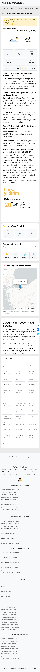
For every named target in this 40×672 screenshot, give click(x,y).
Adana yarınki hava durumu (9, 653)
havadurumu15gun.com (27, 668)
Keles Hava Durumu (19, 391)
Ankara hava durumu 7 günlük (9, 555)
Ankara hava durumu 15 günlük (10, 492)
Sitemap (3, 586)
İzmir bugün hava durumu (8, 612)
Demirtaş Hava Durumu (33, 372)
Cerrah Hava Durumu (19, 372)
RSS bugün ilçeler (6, 591)
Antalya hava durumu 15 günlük (10, 499)
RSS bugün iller (5, 589)
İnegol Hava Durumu (6, 443)
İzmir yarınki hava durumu (8, 643)
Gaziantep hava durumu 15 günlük (11, 509)
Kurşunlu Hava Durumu (20, 398)
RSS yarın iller (5, 594)
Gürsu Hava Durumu (32, 378)
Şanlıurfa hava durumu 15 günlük (10, 507)
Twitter (19, 457)
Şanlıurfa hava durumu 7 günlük (10, 570)
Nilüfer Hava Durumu (6, 410)
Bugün (5, 9)
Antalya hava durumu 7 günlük (10, 562)
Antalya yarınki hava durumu (9, 648)
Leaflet (17, 309)
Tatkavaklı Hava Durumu (20, 423)
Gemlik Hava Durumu (19, 378)
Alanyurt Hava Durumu (7, 366)
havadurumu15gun (12, 2)
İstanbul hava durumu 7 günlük (10, 552)
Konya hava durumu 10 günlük (10, 533)
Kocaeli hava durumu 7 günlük (9, 575)
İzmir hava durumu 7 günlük (9, 557)
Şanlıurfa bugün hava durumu (9, 624)
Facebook (10, 457)
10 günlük (29, 9)
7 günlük (20, 9)
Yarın (11, 9)
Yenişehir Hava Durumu (33, 430)
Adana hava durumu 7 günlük (9, 567)
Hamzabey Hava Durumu (7, 385)
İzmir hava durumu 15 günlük (9, 494)
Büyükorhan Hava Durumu (7, 372)
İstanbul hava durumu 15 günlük (10, 489)
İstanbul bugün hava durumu (9, 607)
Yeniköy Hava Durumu (19, 430)
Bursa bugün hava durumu (8, 614)
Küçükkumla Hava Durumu (32, 398)
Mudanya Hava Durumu (7, 404)
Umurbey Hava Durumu (32, 423)
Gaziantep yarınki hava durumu (10, 658)
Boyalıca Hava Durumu (33, 366)
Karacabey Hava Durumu (32, 385)
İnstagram (28, 457)
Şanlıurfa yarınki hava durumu (9, 656)
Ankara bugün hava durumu (9, 609)
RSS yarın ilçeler (5, 596)
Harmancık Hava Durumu (20, 385)
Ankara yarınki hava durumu (9, 641)
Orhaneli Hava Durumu (20, 410)
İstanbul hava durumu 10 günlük (10, 521)
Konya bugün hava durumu (9, 619)
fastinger (3, 584)
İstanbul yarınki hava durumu (9, 638)
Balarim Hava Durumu (19, 366)
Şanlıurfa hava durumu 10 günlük (10, 538)
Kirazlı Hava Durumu (6, 398)
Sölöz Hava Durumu (19, 417)
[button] (20, 287)
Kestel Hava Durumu (32, 391)
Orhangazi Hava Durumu (32, 410)
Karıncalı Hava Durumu (7, 391)
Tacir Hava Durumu (32, 417)
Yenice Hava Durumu (6, 430)
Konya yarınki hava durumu (9, 651)
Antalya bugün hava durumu (9, 617)
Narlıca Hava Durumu (32, 404)
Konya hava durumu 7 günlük (9, 565)
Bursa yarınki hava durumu (9, 646)
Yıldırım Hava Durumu (6, 436)
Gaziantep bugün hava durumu (10, 627)
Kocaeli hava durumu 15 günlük (10, 512)
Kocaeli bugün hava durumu (9, 629)
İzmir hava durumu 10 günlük (9, 526)
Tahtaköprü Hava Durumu (7, 423)
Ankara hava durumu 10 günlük (10, 523)
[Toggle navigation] (36, 3)
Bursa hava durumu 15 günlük (9, 497)
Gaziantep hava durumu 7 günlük (10, 572)
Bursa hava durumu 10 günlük (9, 528)
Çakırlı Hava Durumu (32, 436)
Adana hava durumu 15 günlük (10, 504)
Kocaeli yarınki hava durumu (9, 661)
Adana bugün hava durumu (9, 622)
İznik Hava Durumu (19, 443)
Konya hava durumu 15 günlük (9, 502)
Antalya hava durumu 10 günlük (10, 531)
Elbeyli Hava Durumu (6, 378)
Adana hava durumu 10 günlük (10, 536)
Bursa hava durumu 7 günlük (9, 560)
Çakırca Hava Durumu (19, 436)
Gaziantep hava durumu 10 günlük (11, 541)
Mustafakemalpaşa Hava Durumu (20, 404)
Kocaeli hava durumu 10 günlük (10, 543)
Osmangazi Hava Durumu (7, 417)
